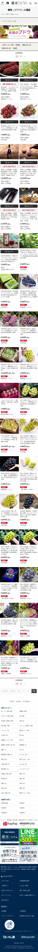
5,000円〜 (4, 808)
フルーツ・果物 (5, 14)
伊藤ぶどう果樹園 (25, 636)
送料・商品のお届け (25, 890)
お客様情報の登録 (24, 881)
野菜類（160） (23, 711)
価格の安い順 (26, 45)
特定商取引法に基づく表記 (27, 916)
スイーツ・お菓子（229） (26, 725)
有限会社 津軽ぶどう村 (7, 269)
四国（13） (22, 788)
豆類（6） (22, 721)
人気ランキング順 (7, 45)
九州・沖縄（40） (6, 793)
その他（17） (5, 735)
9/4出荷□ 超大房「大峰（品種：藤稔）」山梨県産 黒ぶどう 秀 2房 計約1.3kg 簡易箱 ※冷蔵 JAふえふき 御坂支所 (28, 294)
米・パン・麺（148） (7, 711)
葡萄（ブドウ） (15, 14)
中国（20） (4, 788)
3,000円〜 (22, 803)
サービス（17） (23, 754)
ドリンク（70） (5, 730)
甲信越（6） (4, 778)
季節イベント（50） (25, 793)
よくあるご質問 (24, 885)
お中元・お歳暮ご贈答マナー (27, 895)
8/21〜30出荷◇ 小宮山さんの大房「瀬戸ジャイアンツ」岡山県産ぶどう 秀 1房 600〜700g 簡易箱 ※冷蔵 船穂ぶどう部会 (28, 550)
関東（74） (22, 773)
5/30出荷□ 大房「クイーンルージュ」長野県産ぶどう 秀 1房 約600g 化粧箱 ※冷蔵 (9, 127)
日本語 (12, 701)
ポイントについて (6, 895)
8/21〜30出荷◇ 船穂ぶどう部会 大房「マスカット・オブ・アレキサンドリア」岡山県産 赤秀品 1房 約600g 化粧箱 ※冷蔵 (28, 477)
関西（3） (4, 783)
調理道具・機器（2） (7, 754)
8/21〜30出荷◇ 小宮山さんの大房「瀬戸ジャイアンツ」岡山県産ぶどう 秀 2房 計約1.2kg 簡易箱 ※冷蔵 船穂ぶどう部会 (9, 550)
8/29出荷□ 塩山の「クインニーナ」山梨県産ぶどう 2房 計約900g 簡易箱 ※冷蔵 (9, 330)
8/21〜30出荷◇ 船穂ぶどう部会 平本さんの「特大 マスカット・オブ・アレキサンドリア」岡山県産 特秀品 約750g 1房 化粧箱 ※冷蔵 (28, 439)
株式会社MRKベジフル (7, 414)
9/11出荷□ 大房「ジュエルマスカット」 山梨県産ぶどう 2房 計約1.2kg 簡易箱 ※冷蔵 (28, 659)
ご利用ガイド (5, 885)
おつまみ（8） (23, 764)
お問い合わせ (5, 900)
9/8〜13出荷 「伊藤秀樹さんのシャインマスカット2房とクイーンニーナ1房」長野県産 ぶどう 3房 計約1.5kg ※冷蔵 (28, 623)
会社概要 (3, 911)
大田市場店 (4, 139)
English (18, 701)
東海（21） (22, 778)
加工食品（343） (6, 725)
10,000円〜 (4, 812)
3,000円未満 (4, 803)
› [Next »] (24, 56)
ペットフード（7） (24, 769)
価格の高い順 (6, 48)
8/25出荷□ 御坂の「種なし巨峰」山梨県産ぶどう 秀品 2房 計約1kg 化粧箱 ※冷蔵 (9, 622)
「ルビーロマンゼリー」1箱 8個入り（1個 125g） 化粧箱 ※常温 (9, 402)
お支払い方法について (7, 890)
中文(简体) (26, 701)
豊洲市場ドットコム (6, 99)
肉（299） (22, 716)
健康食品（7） (23, 745)
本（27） (21, 749)
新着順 (18, 45)
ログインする (5, 881)
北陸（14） (22, 783)
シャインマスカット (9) (9, 21)
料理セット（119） (24, 730)
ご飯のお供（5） (5, 764)
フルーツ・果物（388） (7, 716)
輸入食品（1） (5, 769)
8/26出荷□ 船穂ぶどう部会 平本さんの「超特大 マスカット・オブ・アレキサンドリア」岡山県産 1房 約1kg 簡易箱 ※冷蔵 (28, 254)
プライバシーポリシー (7, 916)
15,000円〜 (22, 812)
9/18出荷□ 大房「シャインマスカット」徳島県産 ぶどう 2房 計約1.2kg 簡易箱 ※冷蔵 (28, 366)
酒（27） (21, 740)
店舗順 (15, 48)
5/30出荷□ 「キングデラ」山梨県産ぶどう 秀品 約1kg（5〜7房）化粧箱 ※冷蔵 (9, 89)
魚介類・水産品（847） (7, 721)
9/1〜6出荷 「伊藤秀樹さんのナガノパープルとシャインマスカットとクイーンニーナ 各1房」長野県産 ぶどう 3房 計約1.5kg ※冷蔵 (9, 661)
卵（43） (21, 735)
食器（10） (4, 759)
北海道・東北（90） (6, 773)
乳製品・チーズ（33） (7, 740)
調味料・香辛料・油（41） (8, 745)
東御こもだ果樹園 (6, 183)
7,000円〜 (22, 808)
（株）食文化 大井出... (26, 489)
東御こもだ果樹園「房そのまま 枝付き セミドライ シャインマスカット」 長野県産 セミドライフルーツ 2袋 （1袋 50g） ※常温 (28, 217)
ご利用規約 (23, 911)
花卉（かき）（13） (25, 759)
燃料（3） (4, 749)
